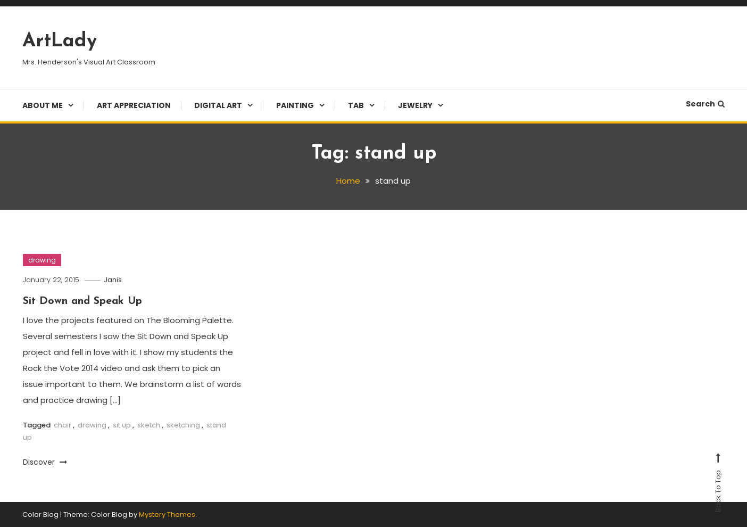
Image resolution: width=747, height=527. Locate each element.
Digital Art (218, 105)
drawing (42, 260)
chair (62, 425)
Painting (295, 105)
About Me (42, 105)
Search (705, 103)
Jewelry (415, 105)
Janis (113, 280)
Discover (45, 462)
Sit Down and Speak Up (82, 301)
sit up (122, 425)
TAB (356, 105)
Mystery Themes (167, 514)
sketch (148, 425)
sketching (183, 425)
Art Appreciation (134, 105)
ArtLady (59, 41)
